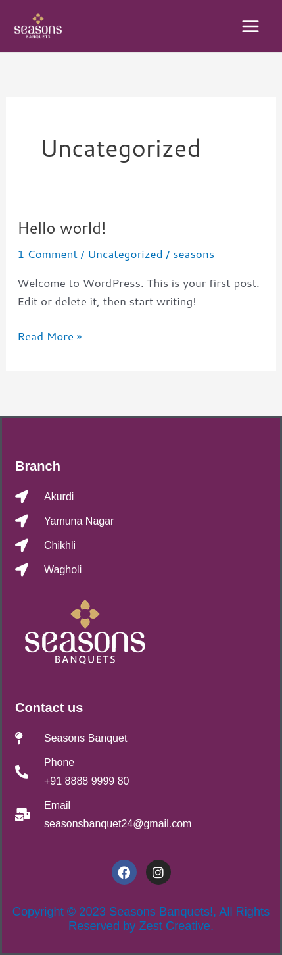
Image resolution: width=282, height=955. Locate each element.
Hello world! (61, 228)
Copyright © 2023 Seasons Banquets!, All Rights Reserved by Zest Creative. (141, 918)
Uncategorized (124, 253)
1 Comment (47, 253)
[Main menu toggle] (251, 26)
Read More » (49, 335)
